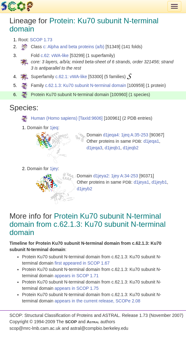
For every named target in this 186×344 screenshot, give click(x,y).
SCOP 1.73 (41, 39)
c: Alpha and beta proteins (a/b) (73, 46)
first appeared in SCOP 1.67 (82, 263)
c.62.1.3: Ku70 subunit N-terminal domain (85, 85)
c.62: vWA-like (55, 55)
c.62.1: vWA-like (71, 76)
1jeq (54, 127)
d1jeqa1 (151, 141)
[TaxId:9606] (91, 118)
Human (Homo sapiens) (54, 118)
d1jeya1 (141, 182)
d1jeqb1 (113, 147)
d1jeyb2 (84, 188)
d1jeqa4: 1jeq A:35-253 (125, 134)
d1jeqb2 (130, 147)
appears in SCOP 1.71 (77, 275)
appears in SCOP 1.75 (77, 288)
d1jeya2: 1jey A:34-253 (115, 175)
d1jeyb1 (159, 182)
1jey (54, 168)
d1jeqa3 (94, 147)
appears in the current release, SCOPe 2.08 (97, 300)
